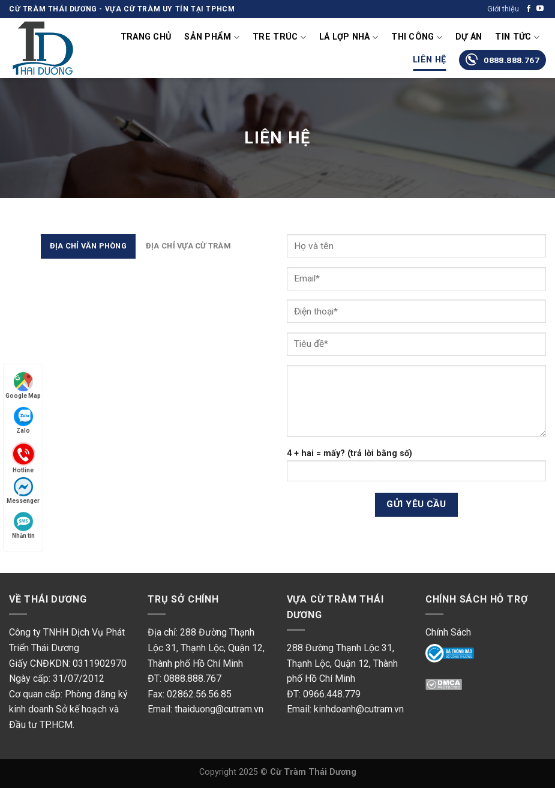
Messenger (23, 490)
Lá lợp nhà (348, 37)
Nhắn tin (23, 525)
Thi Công (416, 37)
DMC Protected (458, 690)
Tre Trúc (279, 37)
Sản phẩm (211, 37)
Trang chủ (146, 37)
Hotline (23, 457)
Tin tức (517, 37)
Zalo (23, 420)
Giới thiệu (503, 8)
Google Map (23, 385)
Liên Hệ (429, 60)
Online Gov (447, 655)
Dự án (468, 37)
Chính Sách (448, 632)
